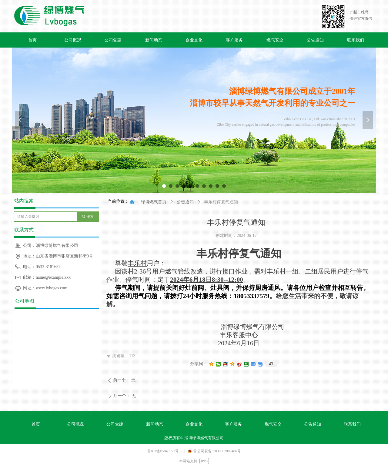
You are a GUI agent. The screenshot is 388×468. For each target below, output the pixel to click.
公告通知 (185, 202)
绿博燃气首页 (153, 202)
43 (271, 364)
